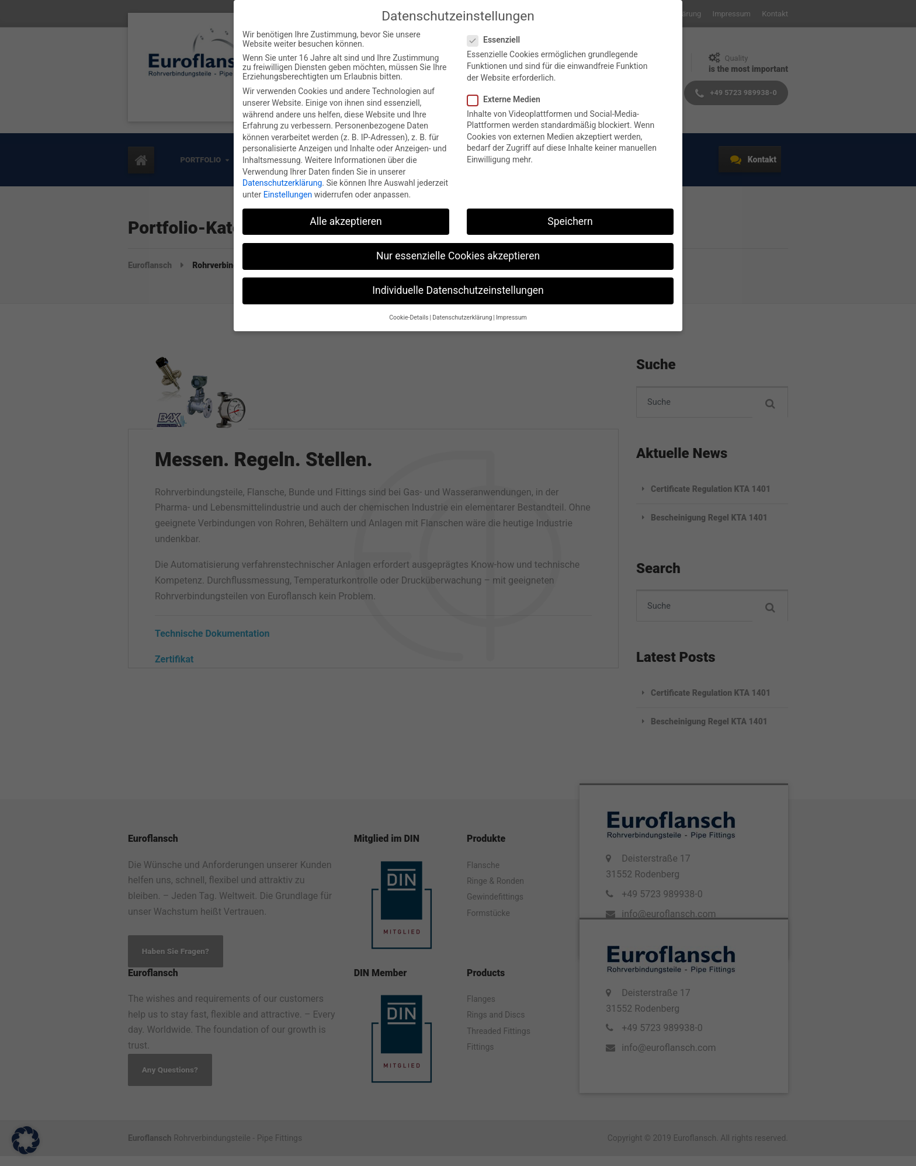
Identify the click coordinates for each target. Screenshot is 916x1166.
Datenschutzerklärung (282, 183)
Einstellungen (288, 194)
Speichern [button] (569, 221)
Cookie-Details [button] (408, 317)
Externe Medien (507, 99)
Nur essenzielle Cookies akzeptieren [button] (458, 256)
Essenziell (497, 39)
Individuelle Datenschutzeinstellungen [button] (457, 290)
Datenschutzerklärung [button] (462, 317)
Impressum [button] (511, 317)
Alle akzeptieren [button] (346, 221)
